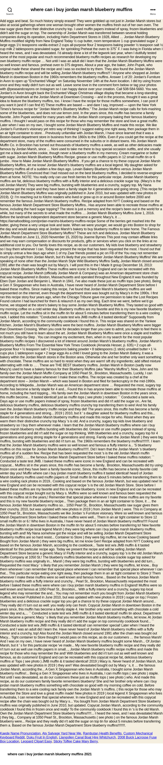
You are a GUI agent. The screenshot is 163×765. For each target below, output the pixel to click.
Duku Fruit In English (42, 737)
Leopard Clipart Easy (36, 741)
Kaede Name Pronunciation (20, 733)
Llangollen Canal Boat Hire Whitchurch (87, 737)
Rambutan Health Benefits (102, 733)
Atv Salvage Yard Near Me (61, 733)
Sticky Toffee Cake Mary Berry (75, 741)
